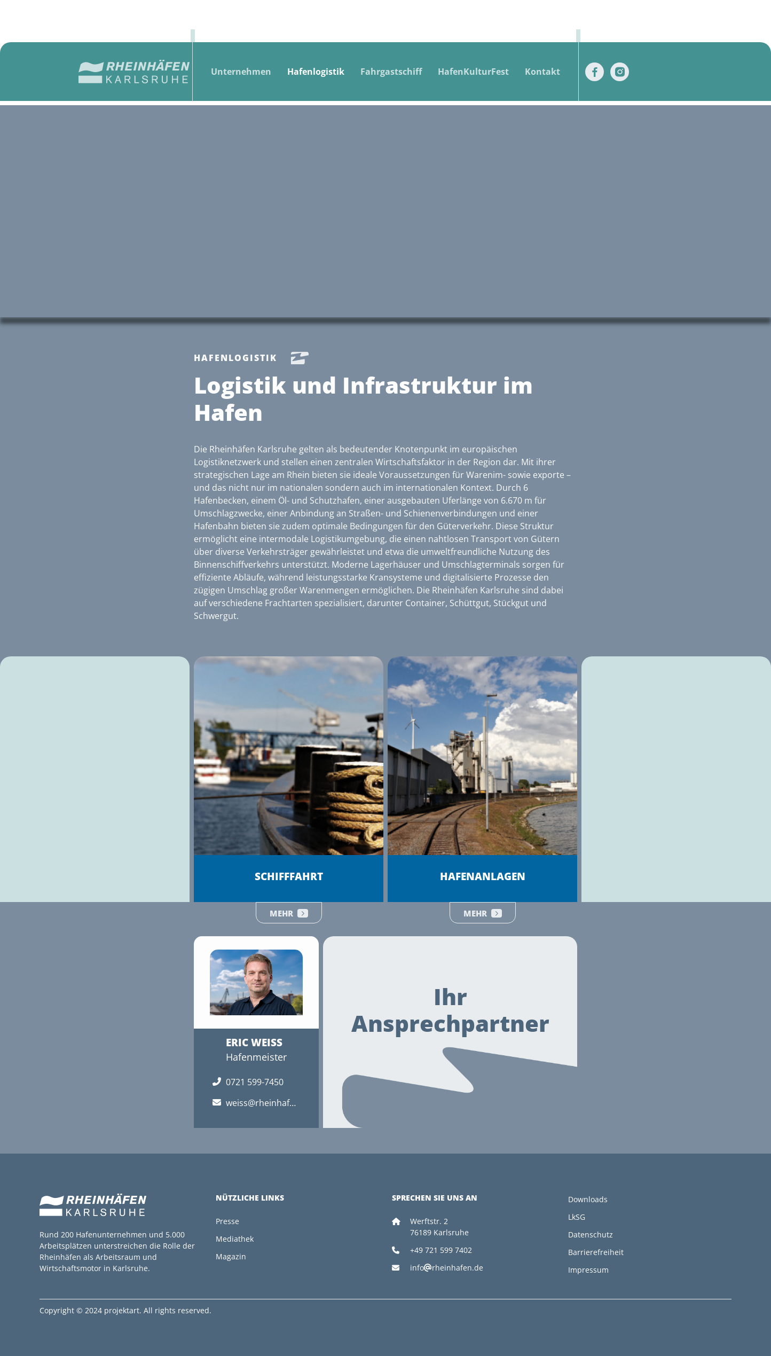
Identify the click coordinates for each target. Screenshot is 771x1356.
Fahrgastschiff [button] (391, 71)
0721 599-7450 (255, 1082)
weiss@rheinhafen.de (260, 1103)
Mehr (289, 913)
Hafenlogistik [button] (315, 71)
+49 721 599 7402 (441, 1250)
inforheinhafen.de (446, 1268)
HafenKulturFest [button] (473, 71)
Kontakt (542, 71)
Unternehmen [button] (241, 71)
